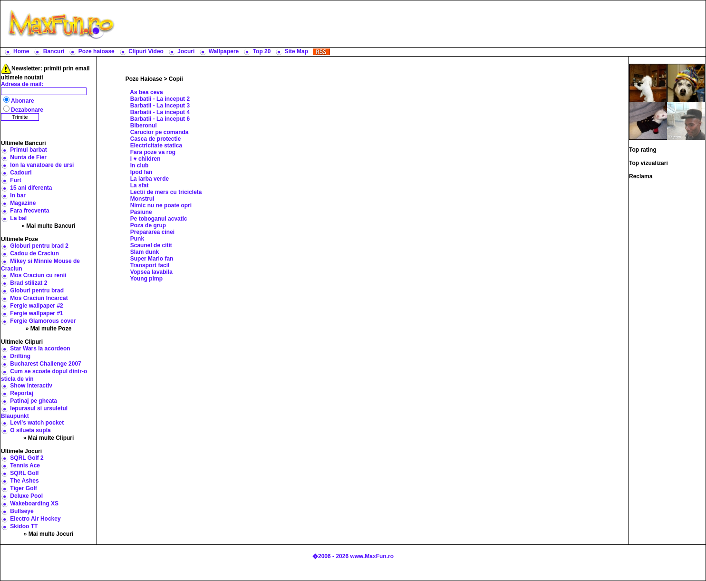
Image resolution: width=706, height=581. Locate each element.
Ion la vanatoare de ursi (42, 165)
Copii (176, 79)
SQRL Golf (24, 473)
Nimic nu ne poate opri (161, 205)
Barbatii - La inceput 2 (160, 99)
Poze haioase (96, 51)
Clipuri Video (146, 51)
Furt (15, 180)
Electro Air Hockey (35, 518)
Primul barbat (28, 149)
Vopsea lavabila (151, 272)
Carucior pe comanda (159, 132)
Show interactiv (31, 385)
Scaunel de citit (151, 245)
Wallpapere (224, 51)
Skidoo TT (24, 526)
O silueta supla (30, 430)
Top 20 (262, 51)
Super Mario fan (152, 258)
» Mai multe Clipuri (48, 438)
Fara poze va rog (152, 152)
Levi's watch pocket (37, 422)
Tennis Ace (25, 465)
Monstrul (142, 198)
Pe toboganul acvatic (158, 218)
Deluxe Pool (26, 496)
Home (21, 51)
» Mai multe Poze (49, 328)
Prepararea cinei (152, 232)
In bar (18, 195)
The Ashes (24, 480)
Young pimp (146, 278)
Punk (137, 238)
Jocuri (185, 51)
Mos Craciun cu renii (38, 275)
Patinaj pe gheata (33, 400)
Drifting (20, 356)
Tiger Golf (23, 488)
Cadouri (20, 172)
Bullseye (21, 511)
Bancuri (54, 51)
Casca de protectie (155, 139)
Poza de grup (148, 225)
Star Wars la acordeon (40, 348)
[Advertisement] (412, 23)
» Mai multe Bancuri (48, 226)
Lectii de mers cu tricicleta (166, 192)
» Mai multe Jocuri (49, 534)
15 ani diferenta (31, 187)
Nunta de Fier (28, 157)
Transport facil (150, 265)
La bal (18, 218)
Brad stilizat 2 (28, 283)
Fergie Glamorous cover (43, 321)
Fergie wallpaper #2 (36, 305)
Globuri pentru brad (37, 290)
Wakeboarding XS (34, 503)
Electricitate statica (156, 145)
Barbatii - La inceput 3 (160, 105)
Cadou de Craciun (34, 253)
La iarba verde (149, 178)
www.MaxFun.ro (372, 556)
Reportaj (21, 393)
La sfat (139, 185)
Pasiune (141, 212)
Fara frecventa (29, 210)
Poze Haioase (144, 79)
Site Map (296, 51)
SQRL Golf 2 (26, 458)
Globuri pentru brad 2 (39, 245)
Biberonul (143, 125)
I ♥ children (145, 158)
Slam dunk (144, 252)
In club (139, 165)
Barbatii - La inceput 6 (160, 119)
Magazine (23, 203)
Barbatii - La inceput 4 (160, 112)
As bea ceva (146, 92)
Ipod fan (141, 172)
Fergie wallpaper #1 (36, 313)
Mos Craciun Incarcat (39, 298)
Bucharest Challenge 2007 (45, 363)
